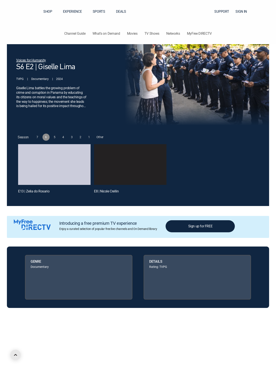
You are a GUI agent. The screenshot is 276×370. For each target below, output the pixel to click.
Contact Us (239, 329)
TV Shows (151, 33)
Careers (51, 329)
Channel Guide (75, 33)
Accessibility (220, 329)
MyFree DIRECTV (199, 33)
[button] (265, 11)
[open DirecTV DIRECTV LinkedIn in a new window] (23, 352)
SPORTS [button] (101, 11)
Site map (177, 329)
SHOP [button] (50, 11)
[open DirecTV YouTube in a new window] (54, 352)
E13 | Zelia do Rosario (33, 191)
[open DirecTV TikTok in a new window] (62, 352)
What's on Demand (106, 33)
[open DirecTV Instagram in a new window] (46, 352)
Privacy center (98, 329)
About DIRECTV (32, 329)
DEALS (121, 11)
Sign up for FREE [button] (200, 226)
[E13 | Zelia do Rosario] (54, 164)
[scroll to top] (15, 354)
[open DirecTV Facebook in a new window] (31, 352)
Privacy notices (158, 329)
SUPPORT (221, 11)
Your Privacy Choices (130, 329)
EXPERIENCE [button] (75, 11)
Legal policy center (72, 329)
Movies (132, 33)
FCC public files (197, 329)
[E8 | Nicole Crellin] (130, 164)
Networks (173, 33)
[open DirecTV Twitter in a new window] (39, 352)
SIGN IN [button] (243, 11)
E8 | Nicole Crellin (106, 191)
